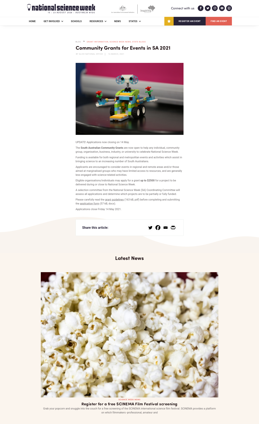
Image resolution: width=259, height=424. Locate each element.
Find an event (219, 21)
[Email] (165, 227)
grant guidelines (114, 199)
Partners (51, 402)
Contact (72, 402)
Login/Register (97, 402)
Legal (63, 413)
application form (89, 203)
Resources (96, 21)
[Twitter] (150, 227)
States (133, 21)
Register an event (190, 21)
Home (32, 21)
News (117, 21)
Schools (76, 21)
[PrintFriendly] (173, 227)
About (31, 402)
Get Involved (52, 21)
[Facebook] (157, 227)
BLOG (78, 42)
